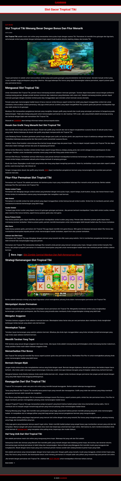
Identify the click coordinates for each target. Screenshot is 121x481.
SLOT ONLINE (9, 25)
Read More (10, 463)
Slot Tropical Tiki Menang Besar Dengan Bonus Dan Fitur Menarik (44, 28)
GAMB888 (17, 121)
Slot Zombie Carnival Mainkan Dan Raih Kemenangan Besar (53, 254)
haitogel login (22, 429)
